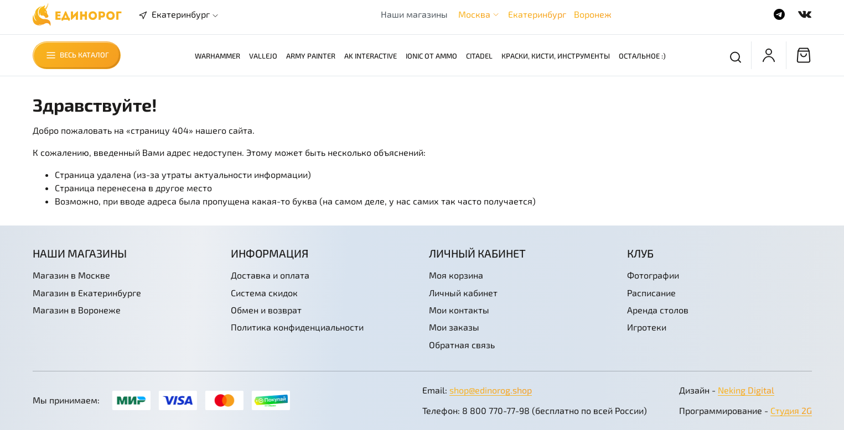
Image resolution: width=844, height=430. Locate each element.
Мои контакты (459, 310)
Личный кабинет (463, 292)
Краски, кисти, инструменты (555, 55)
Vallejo (263, 55)
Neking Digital (746, 390)
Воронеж (593, 14)
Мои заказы (454, 327)
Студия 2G (791, 410)
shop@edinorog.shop (490, 390)
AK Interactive (370, 55)
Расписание (651, 292)
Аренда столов (657, 310)
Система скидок (264, 292)
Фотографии (653, 275)
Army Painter (310, 55)
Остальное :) (642, 55)
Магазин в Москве (71, 275)
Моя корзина (456, 275)
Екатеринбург (537, 14)
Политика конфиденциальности (297, 327)
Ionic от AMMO (431, 55)
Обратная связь (462, 344)
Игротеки (646, 327)
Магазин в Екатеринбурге (87, 292)
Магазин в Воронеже (77, 310)
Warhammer (217, 55)
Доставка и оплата (270, 275)
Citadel (479, 55)
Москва (474, 14)
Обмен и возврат (266, 310)
